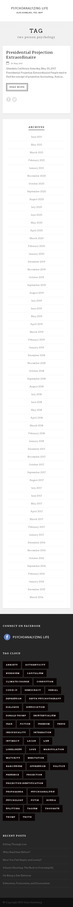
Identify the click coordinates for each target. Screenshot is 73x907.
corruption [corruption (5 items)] (45, 681)
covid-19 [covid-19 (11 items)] (11, 690)
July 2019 (36, 300)
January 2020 (36, 254)
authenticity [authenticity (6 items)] (35, 665)
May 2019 (36, 316)
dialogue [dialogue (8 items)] (12, 707)
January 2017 (36, 535)
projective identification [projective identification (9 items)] (24, 783)
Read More (17, 87)
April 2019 (36, 324)
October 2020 (36, 183)
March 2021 (36, 152)
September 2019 (36, 285)
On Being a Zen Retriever (17, 875)
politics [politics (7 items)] (59, 766)
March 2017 (36, 519)
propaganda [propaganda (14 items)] (14, 791)
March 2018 (36, 425)
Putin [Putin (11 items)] (35, 800)
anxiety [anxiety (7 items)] (12, 665)
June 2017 (36, 496)
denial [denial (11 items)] (53, 690)
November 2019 (37, 269)
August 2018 (36, 386)
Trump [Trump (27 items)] (10, 817)
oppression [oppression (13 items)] (38, 766)
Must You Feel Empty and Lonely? (22, 860)
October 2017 (36, 464)
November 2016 (37, 550)
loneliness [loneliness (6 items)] (14, 749)
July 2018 (36, 394)
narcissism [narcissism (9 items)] (14, 766)
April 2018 (36, 417)
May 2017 (36, 503)
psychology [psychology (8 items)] (14, 800)
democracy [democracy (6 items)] (33, 690)
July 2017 (36, 488)
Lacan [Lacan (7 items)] (31, 741)
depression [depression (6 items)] (14, 698)
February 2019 (36, 339)
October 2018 (36, 371)
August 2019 (36, 293)
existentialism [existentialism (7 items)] (44, 715)
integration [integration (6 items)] (42, 732)
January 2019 (36, 347)
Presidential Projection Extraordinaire (29, 54)
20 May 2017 (17, 63)
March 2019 (36, 332)
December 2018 (36, 355)
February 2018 (36, 433)
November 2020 (36, 176)
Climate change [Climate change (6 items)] (17, 681)
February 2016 (36, 574)
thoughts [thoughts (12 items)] (52, 808)
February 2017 (36, 527)
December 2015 (36, 589)
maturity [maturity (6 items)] (13, 758)
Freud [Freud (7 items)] (61, 724)
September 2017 (36, 472)
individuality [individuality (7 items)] (16, 732)
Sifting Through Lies (15, 844)
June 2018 (36, 402)
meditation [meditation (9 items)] (36, 758)
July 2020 (36, 207)
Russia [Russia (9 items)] (51, 800)
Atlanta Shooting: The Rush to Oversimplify (28, 867)
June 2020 (36, 215)
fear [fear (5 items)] (9, 724)
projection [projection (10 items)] (34, 774)
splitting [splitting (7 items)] (13, 808)
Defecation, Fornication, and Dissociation (26, 883)
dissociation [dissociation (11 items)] (35, 707)
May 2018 (36, 410)
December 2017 (36, 449)
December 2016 (36, 542)
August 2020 (36, 199)
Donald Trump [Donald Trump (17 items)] (16, 715)
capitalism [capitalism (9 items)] (35, 673)
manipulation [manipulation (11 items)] (53, 749)
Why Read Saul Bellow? (16, 852)
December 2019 (36, 261)
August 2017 (36, 480)
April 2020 (36, 230)
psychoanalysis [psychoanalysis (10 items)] (43, 791)
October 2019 (36, 277)
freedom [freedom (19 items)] (44, 724)
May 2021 (36, 144)
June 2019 (36, 308)
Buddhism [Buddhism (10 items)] (13, 673)
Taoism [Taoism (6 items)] (32, 808)
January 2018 (36, 441)
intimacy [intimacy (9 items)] (13, 741)
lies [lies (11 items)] (46, 741)
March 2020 (37, 238)
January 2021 (36, 168)
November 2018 (36, 363)
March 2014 (36, 597)
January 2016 (36, 581)
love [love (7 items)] (32, 749)
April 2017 (36, 511)
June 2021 (36, 137)
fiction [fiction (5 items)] (25, 724)
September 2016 (36, 566)
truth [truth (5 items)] (27, 817)
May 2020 (36, 222)
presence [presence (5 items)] (12, 774)
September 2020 (36, 191)
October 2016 (36, 558)
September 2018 (36, 378)
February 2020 (36, 246)
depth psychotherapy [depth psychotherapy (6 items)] (45, 698)
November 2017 (36, 456)
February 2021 (36, 160)
